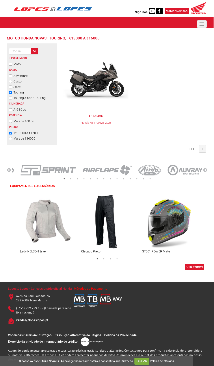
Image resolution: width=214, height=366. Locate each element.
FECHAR (141, 360)
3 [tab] (77, 179)
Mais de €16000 (22, 138)
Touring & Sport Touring (27, 98)
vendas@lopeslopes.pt (32, 320)
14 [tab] (150, 179)
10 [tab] (123, 179)
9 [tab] (117, 179)
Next (205, 170)
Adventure (18, 76)
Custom (16, 81)
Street (15, 87)
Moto (15, 64)
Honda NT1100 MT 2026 (96, 122)
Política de (162, 360)
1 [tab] (64, 179)
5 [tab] (90, 179)
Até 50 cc (17, 109)
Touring (16, 92)
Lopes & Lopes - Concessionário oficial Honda (40, 288)
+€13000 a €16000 (24, 133)
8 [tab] (110, 179)
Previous (9, 170)
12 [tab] (137, 179)
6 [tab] (97, 179)
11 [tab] (130, 179)
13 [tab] (143, 179)
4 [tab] (84, 179)
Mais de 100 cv (21, 121)
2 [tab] (71, 179)
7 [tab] (104, 179)
